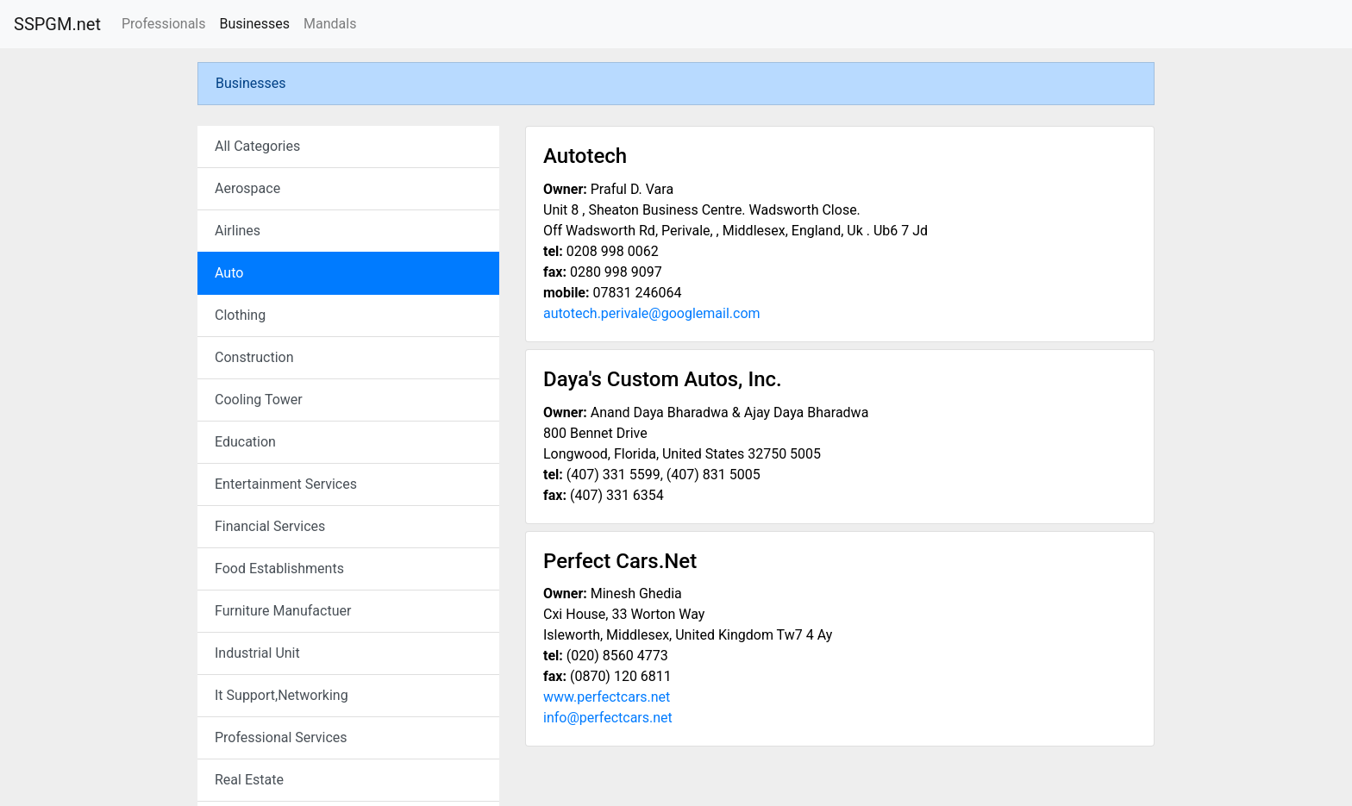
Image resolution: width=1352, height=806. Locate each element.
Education (245, 442)
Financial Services (270, 526)
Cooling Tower (259, 399)
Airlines (237, 230)
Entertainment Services (286, 484)
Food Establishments (279, 568)
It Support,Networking (281, 695)
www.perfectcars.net (606, 697)
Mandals (330, 24)
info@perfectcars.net (608, 717)
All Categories (257, 146)
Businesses (254, 24)
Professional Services (281, 737)
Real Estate (249, 780)
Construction (254, 357)
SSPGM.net (57, 24)
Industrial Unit (257, 653)
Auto (229, 273)
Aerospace (247, 188)
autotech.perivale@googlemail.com (651, 313)
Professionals (164, 24)
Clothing (240, 315)
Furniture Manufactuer (283, 611)
